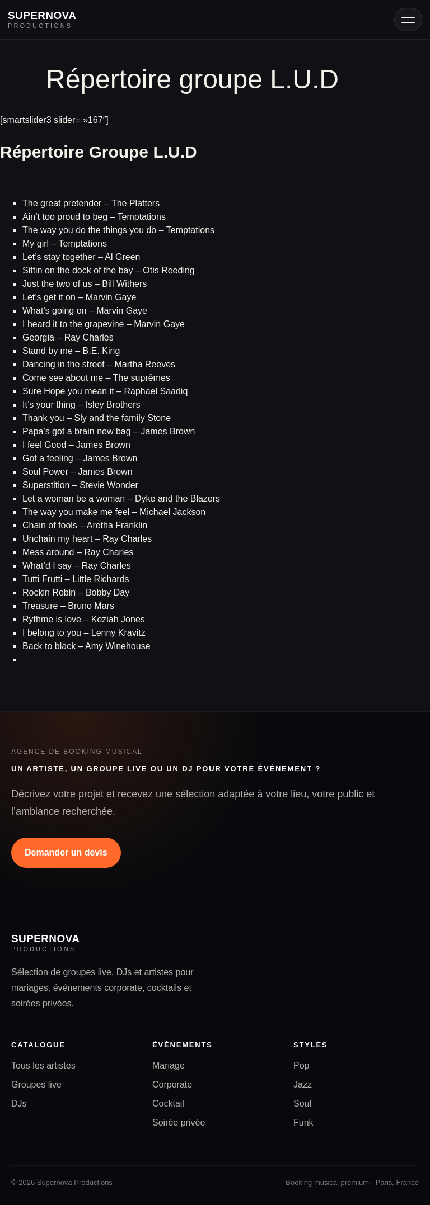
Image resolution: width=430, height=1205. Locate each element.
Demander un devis (66, 852)
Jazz (302, 1084)
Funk (303, 1122)
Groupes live (36, 1084)
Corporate (172, 1084)
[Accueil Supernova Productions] (42, 19)
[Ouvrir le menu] (408, 19)
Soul (302, 1103)
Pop (301, 1065)
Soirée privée (178, 1122)
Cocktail (168, 1103)
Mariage (168, 1065)
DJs (19, 1103)
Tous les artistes (43, 1065)
